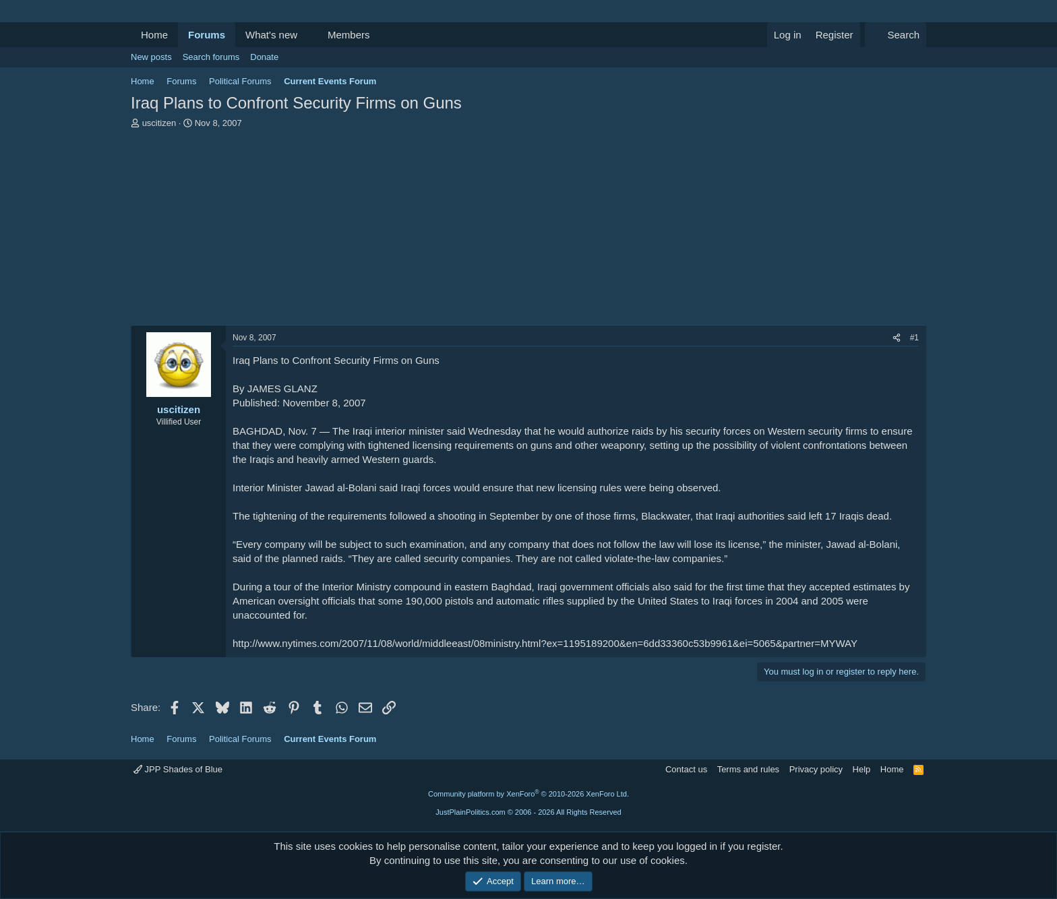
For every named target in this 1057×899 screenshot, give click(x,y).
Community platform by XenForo (528, 794)
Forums (206, 34)
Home (154, 34)
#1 (914, 337)
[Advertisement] (528, 230)
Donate (264, 57)
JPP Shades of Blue (177, 769)
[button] (308, 34)
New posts (151, 57)
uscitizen (159, 123)
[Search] (895, 34)
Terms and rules (748, 769)
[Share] (896, 338)
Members (349, 34)
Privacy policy (816, 769)
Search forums (211, 57)
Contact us (686, 769)
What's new (271, 34)
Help (862, 769)
